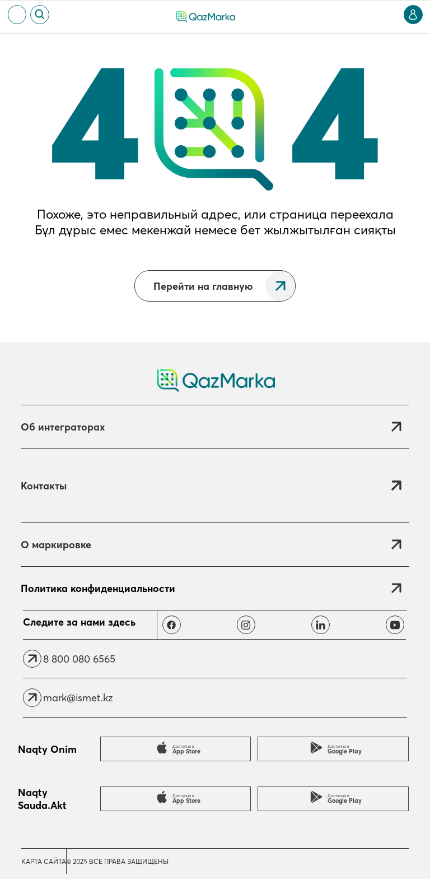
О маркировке (56, 544)
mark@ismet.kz (78, 697)
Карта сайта (43, 861)
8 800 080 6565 (79, 659)
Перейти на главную (203, 286)
